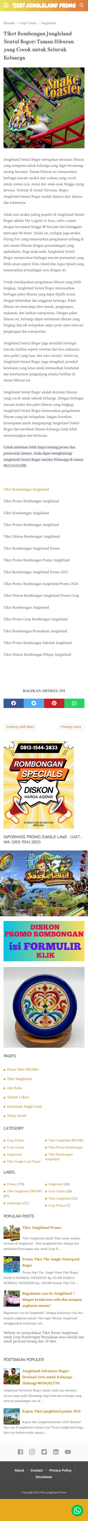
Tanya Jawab (17, 1116)
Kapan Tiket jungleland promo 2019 (51, 1411)
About (19, 1470)
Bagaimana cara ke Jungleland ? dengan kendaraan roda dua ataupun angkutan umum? (52, 1299)
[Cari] (81, 6)
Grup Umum (15, 1147)
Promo (11, 1184)
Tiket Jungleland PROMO (66, 1140)
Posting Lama (71, 727)
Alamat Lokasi (18, 1097)
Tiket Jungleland (19, 1079)
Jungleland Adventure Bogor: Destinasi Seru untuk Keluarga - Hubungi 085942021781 (48, 1377)
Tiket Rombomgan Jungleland (27, 489)
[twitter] (34, 703)
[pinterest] (54, 703)
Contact (37, 1470)
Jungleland (14, 1154)
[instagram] (32, 1454)
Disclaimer (44, 1477)
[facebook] (14, 703)
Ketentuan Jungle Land (24, 1106)
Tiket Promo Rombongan (65, 1147)
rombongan (15, 1203)
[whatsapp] (74, 703)
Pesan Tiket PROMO (23, 1069)
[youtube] (67, 1454)
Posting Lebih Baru (20, 727)
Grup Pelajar (15, 1140)
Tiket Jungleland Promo (41, 1228)
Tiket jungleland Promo (44, 6)
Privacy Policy (60, 1470)
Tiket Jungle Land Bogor (24, 1161)
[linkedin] (55, 1454)
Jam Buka (14, 1088)
